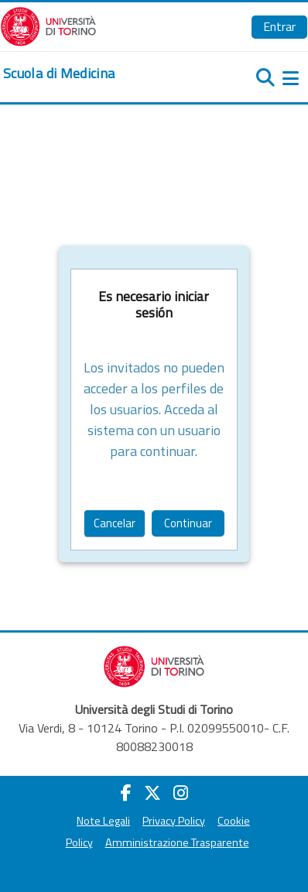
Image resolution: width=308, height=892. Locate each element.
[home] (59, 73)
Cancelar (114, 523)
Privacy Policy (173, 820)
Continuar (188, 523)
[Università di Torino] (48, 24)
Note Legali (103, 820)
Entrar (279, 26)
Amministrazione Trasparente (177, 842)
